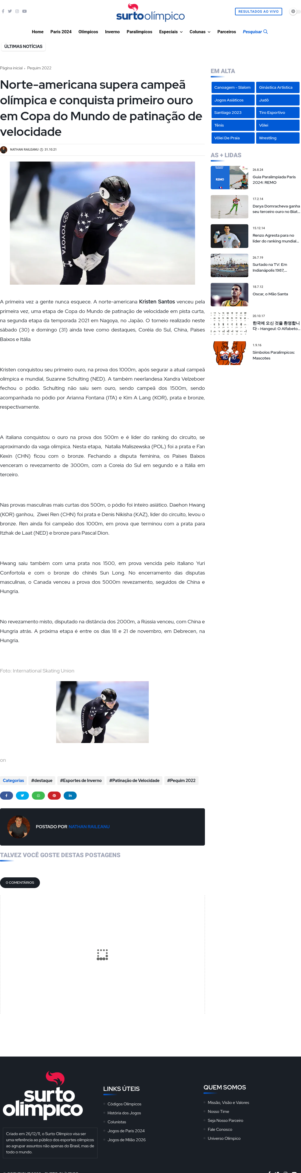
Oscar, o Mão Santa (270, 294)
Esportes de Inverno (82, 780)
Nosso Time (218, 1110)
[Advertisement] (256, 407)
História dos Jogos (124, 1112)
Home (37, 31)
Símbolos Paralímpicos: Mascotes (274, 355)
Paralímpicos (139, 31)
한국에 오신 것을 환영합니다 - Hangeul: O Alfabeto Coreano (276, 326)
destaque (43, 780)
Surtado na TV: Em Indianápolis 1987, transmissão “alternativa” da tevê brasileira (275, 267)
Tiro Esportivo (272, 112)
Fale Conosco (220, 1128)
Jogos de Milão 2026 (127, 1139)
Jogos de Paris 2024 (126, 1130)
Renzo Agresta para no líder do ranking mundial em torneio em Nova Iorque (274, 238)
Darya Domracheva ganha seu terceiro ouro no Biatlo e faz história (277, 209)
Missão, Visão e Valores (228, 1101)
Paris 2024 (60, 31)
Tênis (219, 125)
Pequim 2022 (39, 68)
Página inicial (11, 68)
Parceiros (226, 31)
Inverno (112, 31)
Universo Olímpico (224, 1137)
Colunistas (117, 1121)
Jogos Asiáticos (229, 100)
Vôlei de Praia (227, 137)
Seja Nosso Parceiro (225, 1119)
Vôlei (263, 125)
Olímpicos (88, 31)
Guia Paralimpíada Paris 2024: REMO (274, 179)
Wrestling (267, 137)
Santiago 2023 (228, 112)
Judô (264, 100)
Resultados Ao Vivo (258, 12)
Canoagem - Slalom (232, 87)
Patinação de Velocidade (135, 780)
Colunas (197, 31)
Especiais (168, 31)
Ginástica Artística (276, 87)
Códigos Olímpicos (125, 1103)
